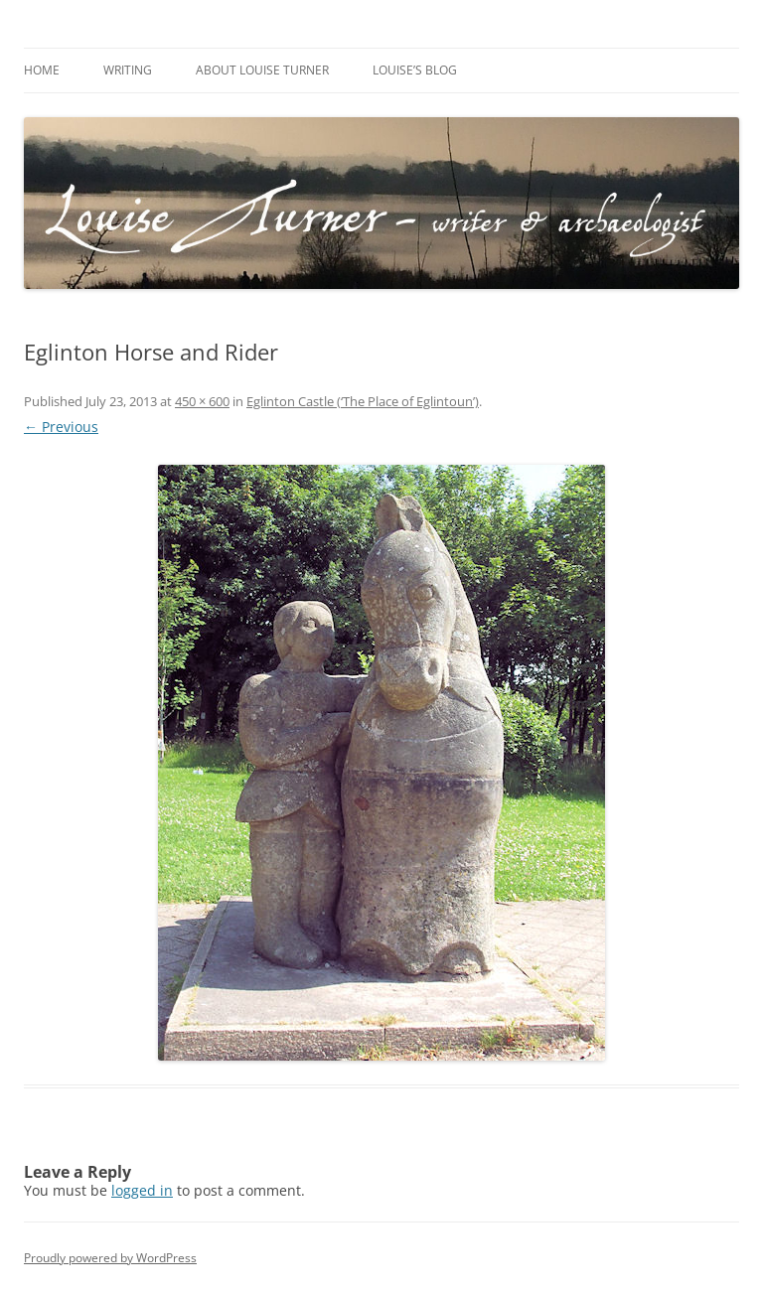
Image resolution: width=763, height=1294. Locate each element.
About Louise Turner (262, 70)
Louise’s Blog (415, 70)
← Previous (61, 426)
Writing (127, 70)
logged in (142, 1190)
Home (42, 70)
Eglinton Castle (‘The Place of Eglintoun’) (362, 401)
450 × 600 (202, 401)
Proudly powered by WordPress (110, 1257)
